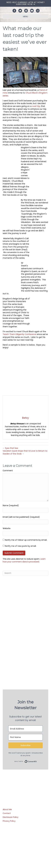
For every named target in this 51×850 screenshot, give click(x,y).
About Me (7, 809)
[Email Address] (25, 728)
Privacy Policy (9, 821)
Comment (8, 470)
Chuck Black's (32, 92)
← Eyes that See (10, 448)
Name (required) (11, 505)
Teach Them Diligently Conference (19, 334)
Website (6, 528)
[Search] (25, 573)
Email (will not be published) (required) (21, 517)
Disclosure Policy (10, 817)
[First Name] (25, 737)
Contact (7, 813)
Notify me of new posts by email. (20, 546)
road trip (36, 106)
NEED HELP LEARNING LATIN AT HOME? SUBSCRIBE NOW (26, 3)
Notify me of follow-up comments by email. (26, 540)
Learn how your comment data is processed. (24, 560)
